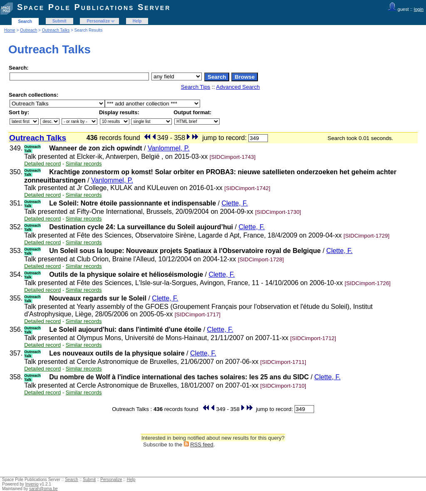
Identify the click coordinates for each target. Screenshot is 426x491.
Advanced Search (238, 87)
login (419, 9)
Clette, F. (234, 203)
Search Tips (195, 87)
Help (137, 21)
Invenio (32, 484)
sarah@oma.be (43, 488)
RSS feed (201, 444)
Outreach (28, 30)
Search (25, 21)
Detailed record (42, 163)
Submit (59, 21)
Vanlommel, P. (169, 148)
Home (9, 30)
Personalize (98, 21)
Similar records (84, 163)
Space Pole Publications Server (94, 7)
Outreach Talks (56, 30)
